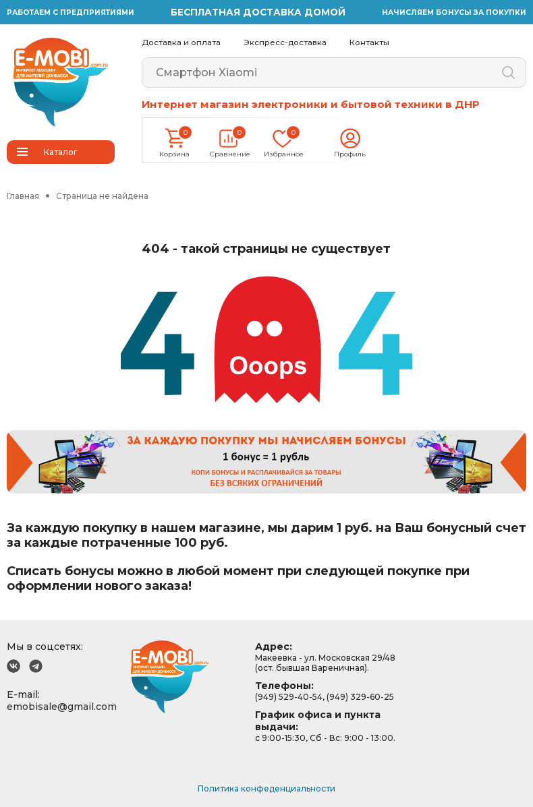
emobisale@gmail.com (62, 706)
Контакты (369, 42)
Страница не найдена (102, 196)
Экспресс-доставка (285, 42)
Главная (23, 196)
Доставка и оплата (181, 42)
